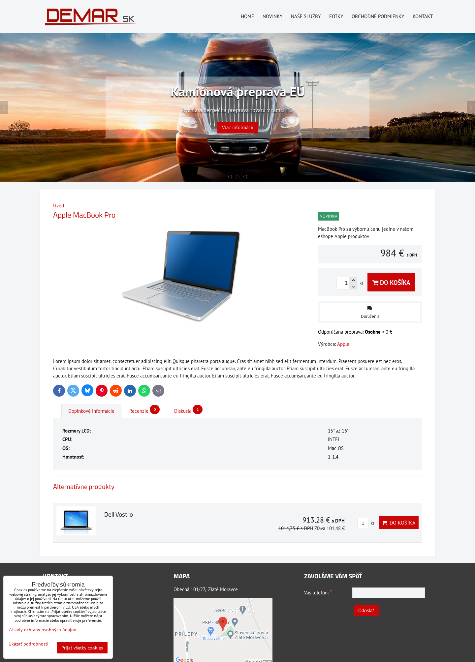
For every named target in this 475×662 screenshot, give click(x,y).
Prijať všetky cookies (82, 648)
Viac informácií (237, 128)
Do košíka (391, 282)
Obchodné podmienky (378, 16)
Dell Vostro (118, 514)
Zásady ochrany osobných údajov (42, 630)
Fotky (336, 16)
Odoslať (366, 610)
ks (365, 523)
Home (247, 16)
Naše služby (306, 16)
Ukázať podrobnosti (28, 644)
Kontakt (423, 16)
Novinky (272, 16)
